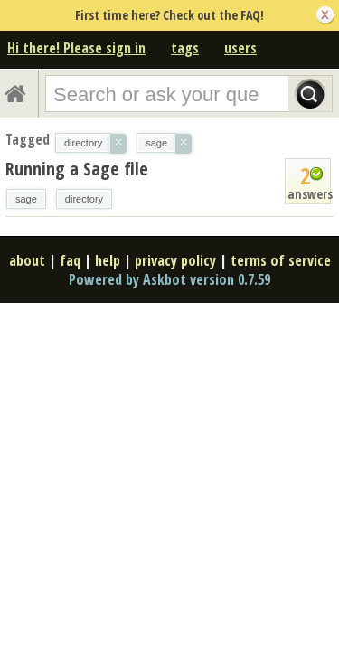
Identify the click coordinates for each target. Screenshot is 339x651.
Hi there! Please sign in (76, 48)
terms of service (281, 260)
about (27, 260)
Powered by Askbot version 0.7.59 (169, 279)
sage (26, 198)
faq (70, 260)
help (107, 260)
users (240, 48)
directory (84, 198)
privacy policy (175, 260)
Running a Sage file (76, 168)
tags (185, 48)
